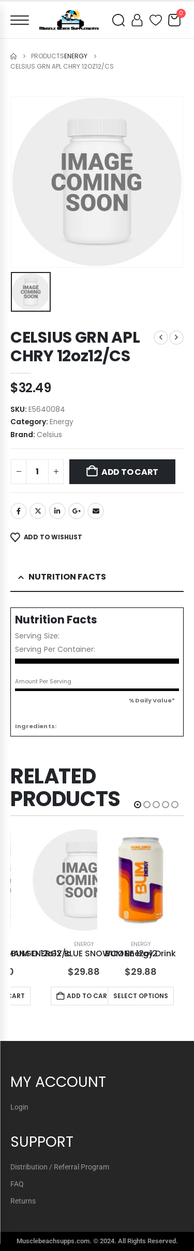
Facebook (18, 511)
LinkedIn (57, 511)
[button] (137, 804)
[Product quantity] (37, 471)
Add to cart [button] (89, 995)
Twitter (37, 511)
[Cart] (174, 20)
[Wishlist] (155, 20)
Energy (61, 422)
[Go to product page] (84, 880)
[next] (176, 337)
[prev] (161, 337)
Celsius (49, 434)
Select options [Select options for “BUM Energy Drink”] (140, 995)
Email (95, 511)
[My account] (137, 20)
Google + (76, 511)
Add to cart (129, 472)
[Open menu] (19, 20)
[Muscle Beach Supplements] (69, 20)
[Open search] (118, 20)
